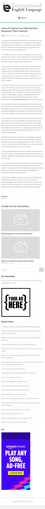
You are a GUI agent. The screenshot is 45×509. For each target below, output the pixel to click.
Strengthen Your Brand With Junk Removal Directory (18, 373)
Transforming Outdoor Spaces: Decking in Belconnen (18, 344)
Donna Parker (11, 36)
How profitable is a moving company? (13, 394)
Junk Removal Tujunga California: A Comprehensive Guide (20, 398)
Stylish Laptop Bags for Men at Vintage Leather (17, 418)
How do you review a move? (10, 377)
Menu (22, 18)
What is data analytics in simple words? (14, 381)
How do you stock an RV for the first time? (15, 409)
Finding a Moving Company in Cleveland (14, 422)
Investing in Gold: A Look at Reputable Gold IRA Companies (20, 327)
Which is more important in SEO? (12, 414)
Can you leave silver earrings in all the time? (15, 386)
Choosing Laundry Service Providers (13, 369)
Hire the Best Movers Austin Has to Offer (15, 390)
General (4, 198)
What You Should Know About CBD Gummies (17, 261)
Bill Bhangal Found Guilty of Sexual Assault (16, 234)
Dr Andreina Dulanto (20, 99)
